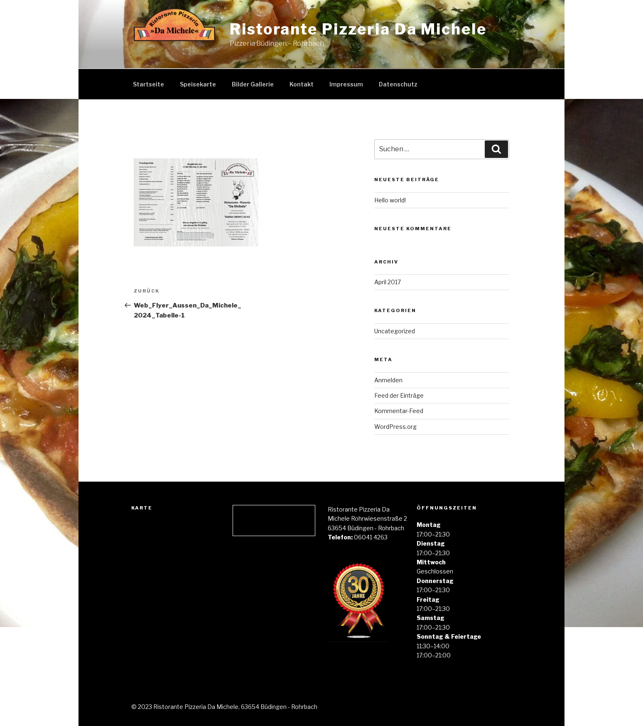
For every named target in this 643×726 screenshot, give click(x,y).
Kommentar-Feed (398, 410)
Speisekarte (198, 84)
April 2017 (387, 281)
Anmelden (388, 380)
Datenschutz (398, 84)
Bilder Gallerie (253, 84)
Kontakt (302, 84)
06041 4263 (371, 537)
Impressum (346, 84)
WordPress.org (395, 426)
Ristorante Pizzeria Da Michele (358, 29)
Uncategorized (394, 331)
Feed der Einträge (399, 395)
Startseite (148, 84)
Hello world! (390, 200)
